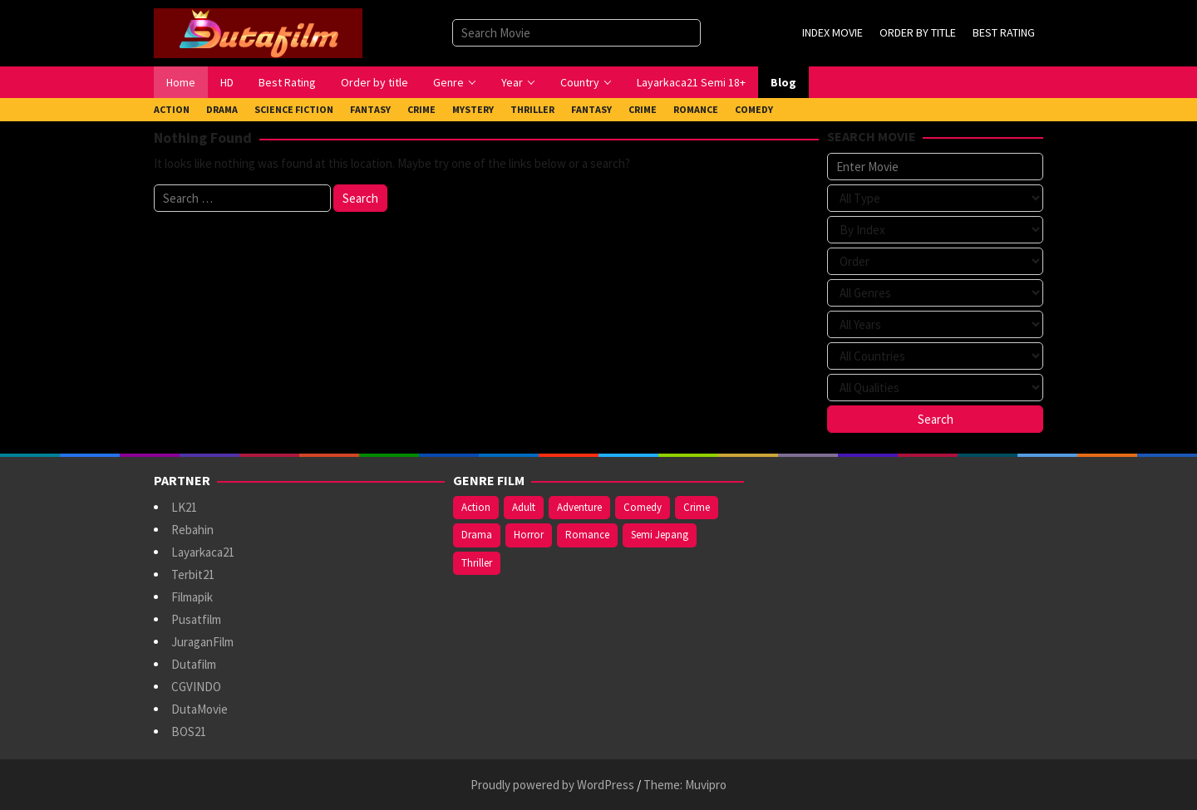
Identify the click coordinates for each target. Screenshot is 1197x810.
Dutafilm (193, 664)
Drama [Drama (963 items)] (476, 535)
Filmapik (192, 597)
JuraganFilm (202, 642)
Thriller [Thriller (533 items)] (476, 563)
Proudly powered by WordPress (552, 785)
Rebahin (192, 530)
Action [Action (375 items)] (475, 507)
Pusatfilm (196, 619)
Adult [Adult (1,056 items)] (523, 507)
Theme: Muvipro (685, 785)
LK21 (184, 507)
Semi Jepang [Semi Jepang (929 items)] (659, 535)
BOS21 (188, 731)
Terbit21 (192, 574)
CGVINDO (196, 687)
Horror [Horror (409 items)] (529, 535)
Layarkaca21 (202, 552)
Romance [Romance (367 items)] (587, 535)
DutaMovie (199, 709)
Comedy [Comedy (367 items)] (642, 507)
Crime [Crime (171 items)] (696, 507)
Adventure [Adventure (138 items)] (579, 507)
